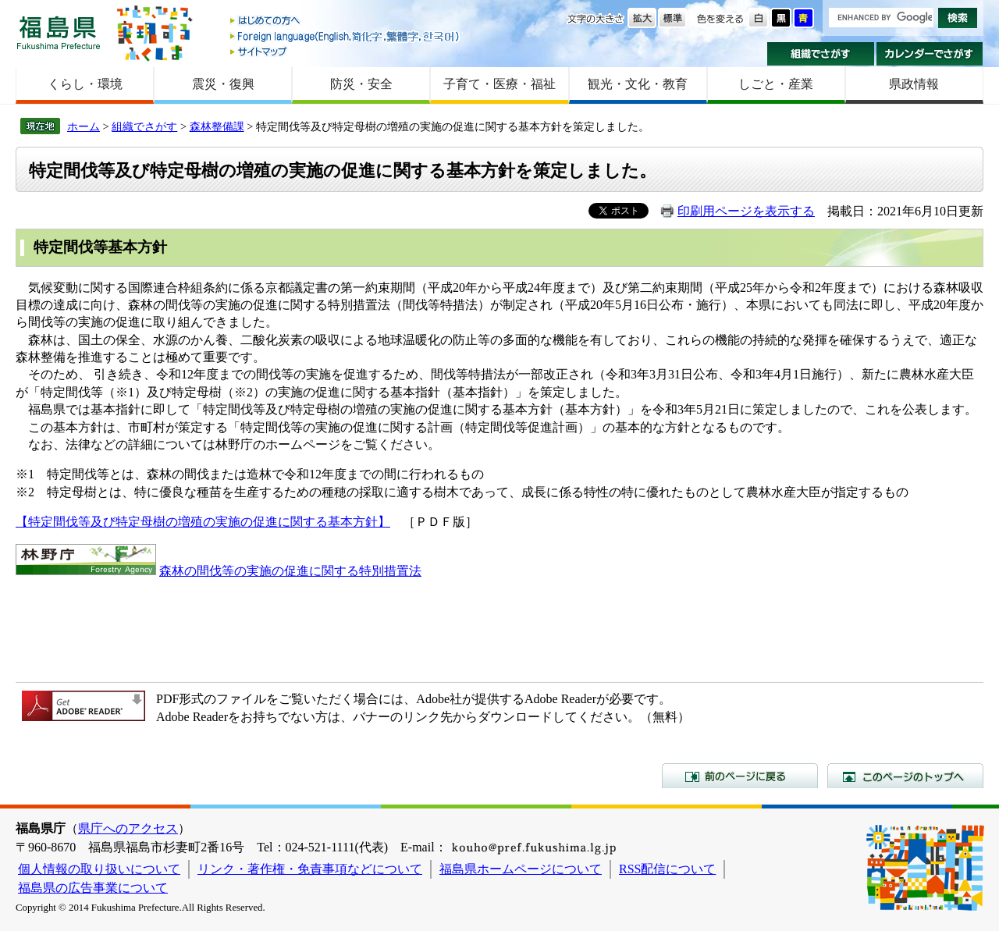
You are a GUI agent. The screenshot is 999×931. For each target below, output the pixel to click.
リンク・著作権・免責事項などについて (309, 869)
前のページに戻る (740, 775)
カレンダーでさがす (929, 54)
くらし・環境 (85, 84)
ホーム (83, 126)
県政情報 (914, 84)
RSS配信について (667, 869)
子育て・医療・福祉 (499, 84)
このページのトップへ (905, 775)
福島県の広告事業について (93, 887)
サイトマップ (346, 51)
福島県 (58, 32)
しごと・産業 (775, 84)
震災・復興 (223, 84)
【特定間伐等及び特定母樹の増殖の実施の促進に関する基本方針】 (203, 521)
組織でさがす (820, 54)
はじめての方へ (346, 21)
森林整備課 (217, 126)
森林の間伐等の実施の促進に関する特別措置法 (290, 570)
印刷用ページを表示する (746, 211)
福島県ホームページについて (520, 869)
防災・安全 (361, 84)
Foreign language (346, 36)
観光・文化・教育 (638, 84)
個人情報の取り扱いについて (99, 869)
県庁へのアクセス (128, 828)
